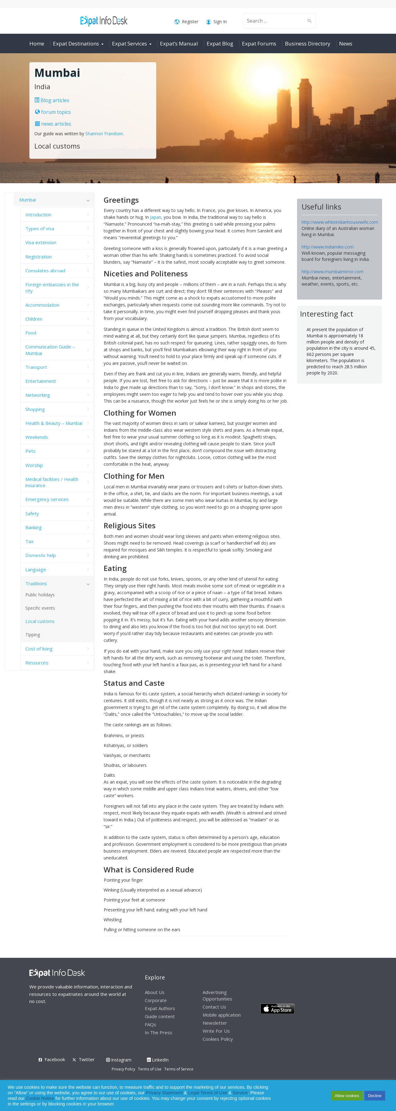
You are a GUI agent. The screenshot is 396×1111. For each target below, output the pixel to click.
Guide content (160, 1016)
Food (30, 333)
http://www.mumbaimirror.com (333, 272)
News (345, 43)
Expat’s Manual (179, 43)
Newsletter (215, 1023)
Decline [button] (374, 1095)
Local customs (40, 621)
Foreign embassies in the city (52, 287)
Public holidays (40, 595)
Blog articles (51, 100)
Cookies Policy (218, 1039)
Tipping (32, 635)
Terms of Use (149, 1069)
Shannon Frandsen (104, 133)
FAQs (150, 1024)
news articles (53, 123)
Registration (38, 256)
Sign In (216, 22)
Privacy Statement (164, 1092)
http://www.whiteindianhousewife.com (340, 222)
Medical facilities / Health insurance (51, 482)
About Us (155, 992)
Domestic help (40, 555)
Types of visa (39, 228)
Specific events (40, 608)
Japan (155, 217)
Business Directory (307, 43)
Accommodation (42, 305)
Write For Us (216, 1031)
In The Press (158, 1032)
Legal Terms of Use (207, 1092)
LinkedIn (158, 1060)
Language (35, 569)
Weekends (36, 437)
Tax (29, 541)
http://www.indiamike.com (328, 247)
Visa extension (40, 242)
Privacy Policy (123, 1069)
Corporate (156, 1000)
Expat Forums (259, 43)
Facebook (55, 1059)
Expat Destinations (76, 43)
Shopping (35, 409)
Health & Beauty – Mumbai (53, 423)
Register (186, 22)
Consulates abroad (45, 270)
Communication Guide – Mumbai (50, 350)
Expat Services (129, 43)
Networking (37, 395)
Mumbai (27, 200)
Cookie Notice (40, 1098)
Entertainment (40, 381)
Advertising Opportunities (217, 995)
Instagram (118, 1060)
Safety (32, 513)
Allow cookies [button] (347, 1095)
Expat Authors (160, 1008)
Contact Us (214, 1007)
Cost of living (39, 649)
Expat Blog (220, 43)
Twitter (87, 1059)
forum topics (53, 112)
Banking (33, 527)
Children (33, 319)
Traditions (36, 583)
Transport (36, 367)
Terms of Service (178, 1069)
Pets (30, 451)
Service (240, 1092)
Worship (34, 465)
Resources (36, 662)
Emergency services (47, 499)
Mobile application (222, 1015)
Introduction (38, 214)
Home (36, 43)
